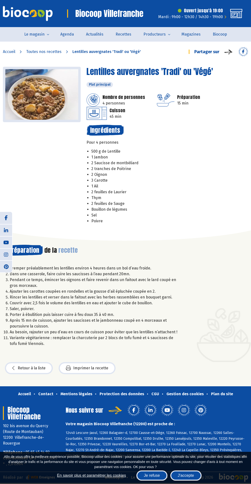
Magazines (191, 34)
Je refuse (152, 475)
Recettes (123, 34)
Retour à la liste (29, 368)
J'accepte (186, 475)
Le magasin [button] (34, 34)
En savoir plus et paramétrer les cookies (91, 475)
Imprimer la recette (87, 368)
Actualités (94, 34)
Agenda (67, 34)
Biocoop (220, 34)
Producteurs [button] (154, 34)
